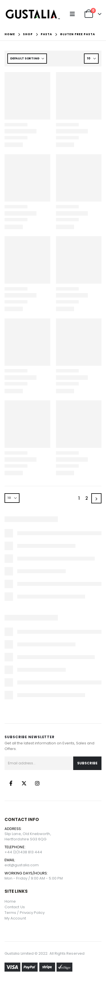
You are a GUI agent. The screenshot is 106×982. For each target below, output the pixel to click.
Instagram (37, 783)
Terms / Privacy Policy (25, 912)
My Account (15, 918)
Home (10, 901)
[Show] (91, 58)
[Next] (96, 498)
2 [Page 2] (86, 498)
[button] (74, 14)
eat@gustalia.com (22, 865)
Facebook (10, 783)
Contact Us (15, 907)
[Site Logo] (33, 14)
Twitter (24, 783)
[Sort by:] (27, 58)
